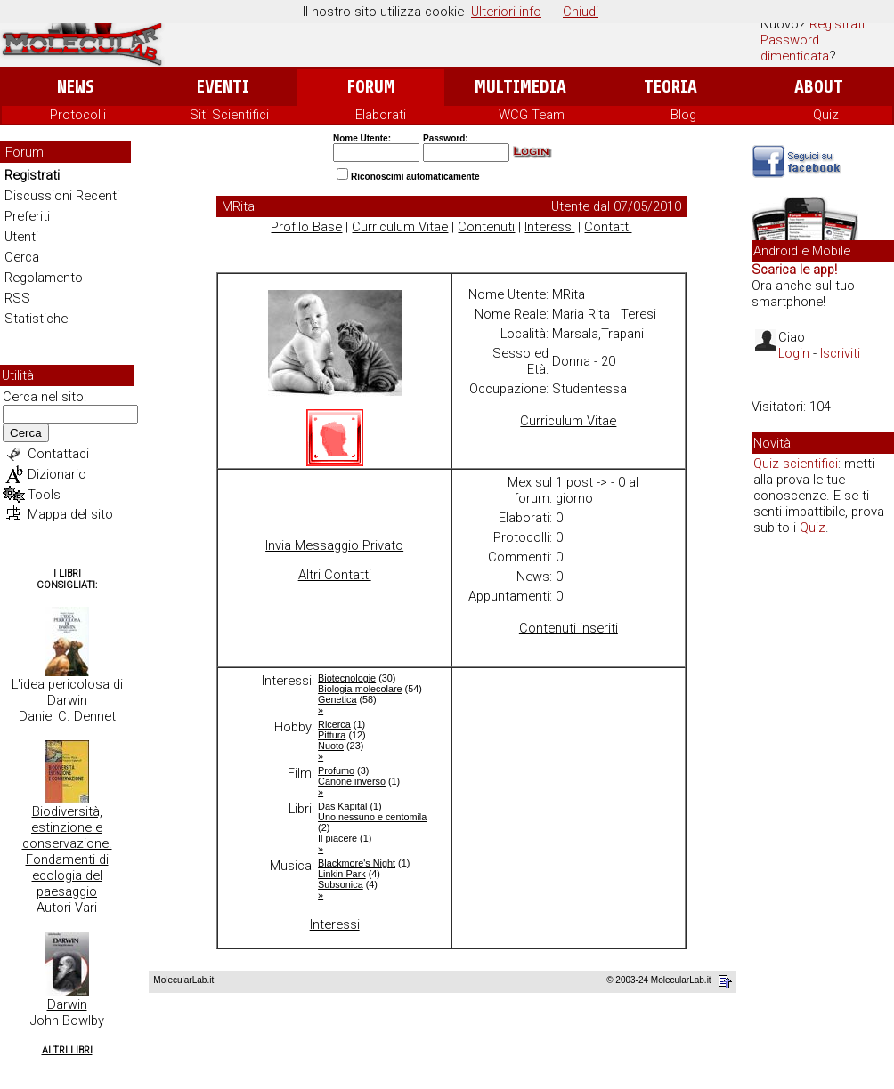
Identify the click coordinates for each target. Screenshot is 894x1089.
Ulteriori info (506, 12)
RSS (17, 298)
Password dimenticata (794, 48)
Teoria (670, 87)
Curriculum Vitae (400, 227)
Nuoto (331, 745)
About (818, 87)
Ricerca (334, 724)
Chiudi (580, 12)
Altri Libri (67, 1050)
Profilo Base (306, 227)
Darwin (67, 1004)
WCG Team (532, 115)
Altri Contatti (334, 575)
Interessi (549, 227)
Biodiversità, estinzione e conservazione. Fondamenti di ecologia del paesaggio (67, 851)
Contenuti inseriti (568, 628)
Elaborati (380, 115)
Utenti (21, 237)
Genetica (337, 699)
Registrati (837, 24)
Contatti (607, 227)
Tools (44, 495)
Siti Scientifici (229, 115)
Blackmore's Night (356, 863)
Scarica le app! (794, 270)
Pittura (331, 735)
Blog (683, 115)
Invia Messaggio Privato (334, 545)
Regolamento (43, 278)
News (75, 87)
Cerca (21, 257)
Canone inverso (352, 781)
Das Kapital (342, 806)
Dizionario (57, 474)
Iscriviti (840, 353)
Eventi (223, 87)
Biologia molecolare (360, 688)
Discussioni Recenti (61, 196)
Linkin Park (342, 873)
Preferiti (27, 216)
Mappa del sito (70, 514)
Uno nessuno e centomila (372, 816)
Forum (370, 87)
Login (793, 353)
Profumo (336, 770)
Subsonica (340, 884)
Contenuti (486, 227)
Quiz (826, 115)
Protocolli (78, 115)
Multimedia (520, 87)
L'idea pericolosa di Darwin (67, 692)
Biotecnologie (347, 678)
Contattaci (58, 454)
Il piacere (337, 838)
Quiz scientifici (795, 464)
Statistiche (36, 319)
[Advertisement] (823, 822)
